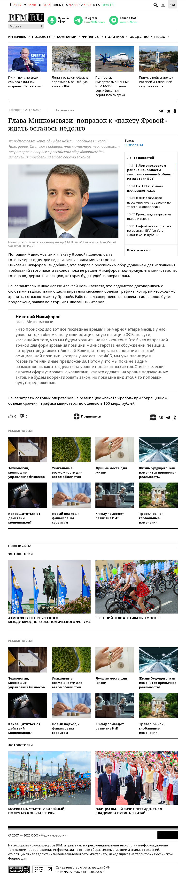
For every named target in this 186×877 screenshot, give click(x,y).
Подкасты (41, 36)
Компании (67, 36)
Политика (114, 36)
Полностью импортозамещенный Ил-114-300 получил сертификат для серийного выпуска (112, 86)
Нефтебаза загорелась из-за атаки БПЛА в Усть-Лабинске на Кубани (149, 230)
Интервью (17, 36)
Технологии (64, 110)
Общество (139, 36)
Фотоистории (20, 554)
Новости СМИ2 (19, 545)
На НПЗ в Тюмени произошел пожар (145, 188)
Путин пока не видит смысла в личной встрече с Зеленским (24, 81)
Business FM (133, 145)
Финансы (91, 36)
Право (159, 36)
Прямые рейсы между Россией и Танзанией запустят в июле (156, 81)
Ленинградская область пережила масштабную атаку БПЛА (70, 81)
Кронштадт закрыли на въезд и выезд (149, 216)
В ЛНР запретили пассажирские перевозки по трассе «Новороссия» (149, 202)
